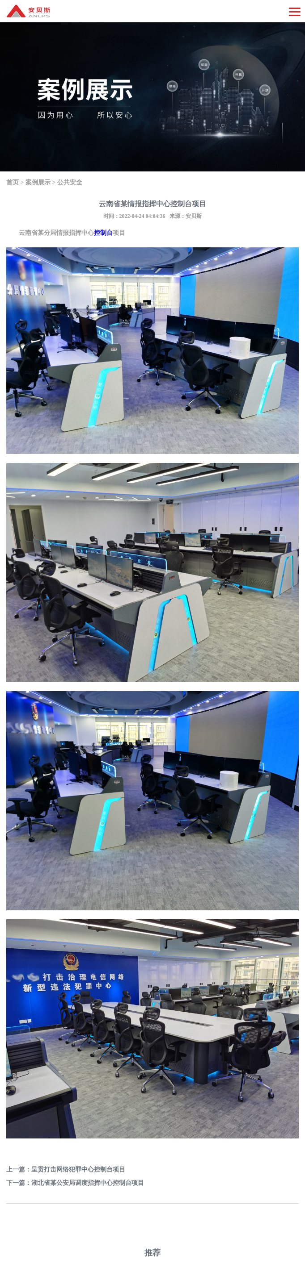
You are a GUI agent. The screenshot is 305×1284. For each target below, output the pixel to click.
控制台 (103, 232)
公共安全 (69, 182)
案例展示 (38, 182)
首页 (12, 182)
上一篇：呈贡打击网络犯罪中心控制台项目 (65, 1169)
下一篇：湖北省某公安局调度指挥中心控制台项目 (75, 1183)
